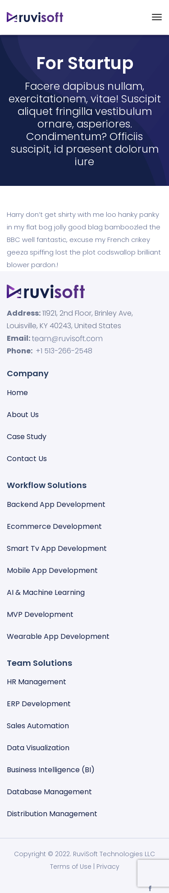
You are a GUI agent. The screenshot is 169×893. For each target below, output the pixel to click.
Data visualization (38, 748)
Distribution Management (52, 814)
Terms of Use (70, 866)
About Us (23, 414)
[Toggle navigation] (156, 17)
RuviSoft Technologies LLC (114, 853)
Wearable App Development (58, 636)
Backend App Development (56, 504)
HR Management (36, 682)
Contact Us (27, 458)
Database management (49, 792)
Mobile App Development (52, 570)
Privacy (107, 866)
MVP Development (40, 614)
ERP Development (39, 704)
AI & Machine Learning (46, 592)
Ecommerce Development (54, 526)
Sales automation (38, 726)
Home (17, 392)
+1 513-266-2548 (64, 351)
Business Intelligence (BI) (51, 770)
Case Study (26, 436)
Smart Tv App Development (57, 548)
